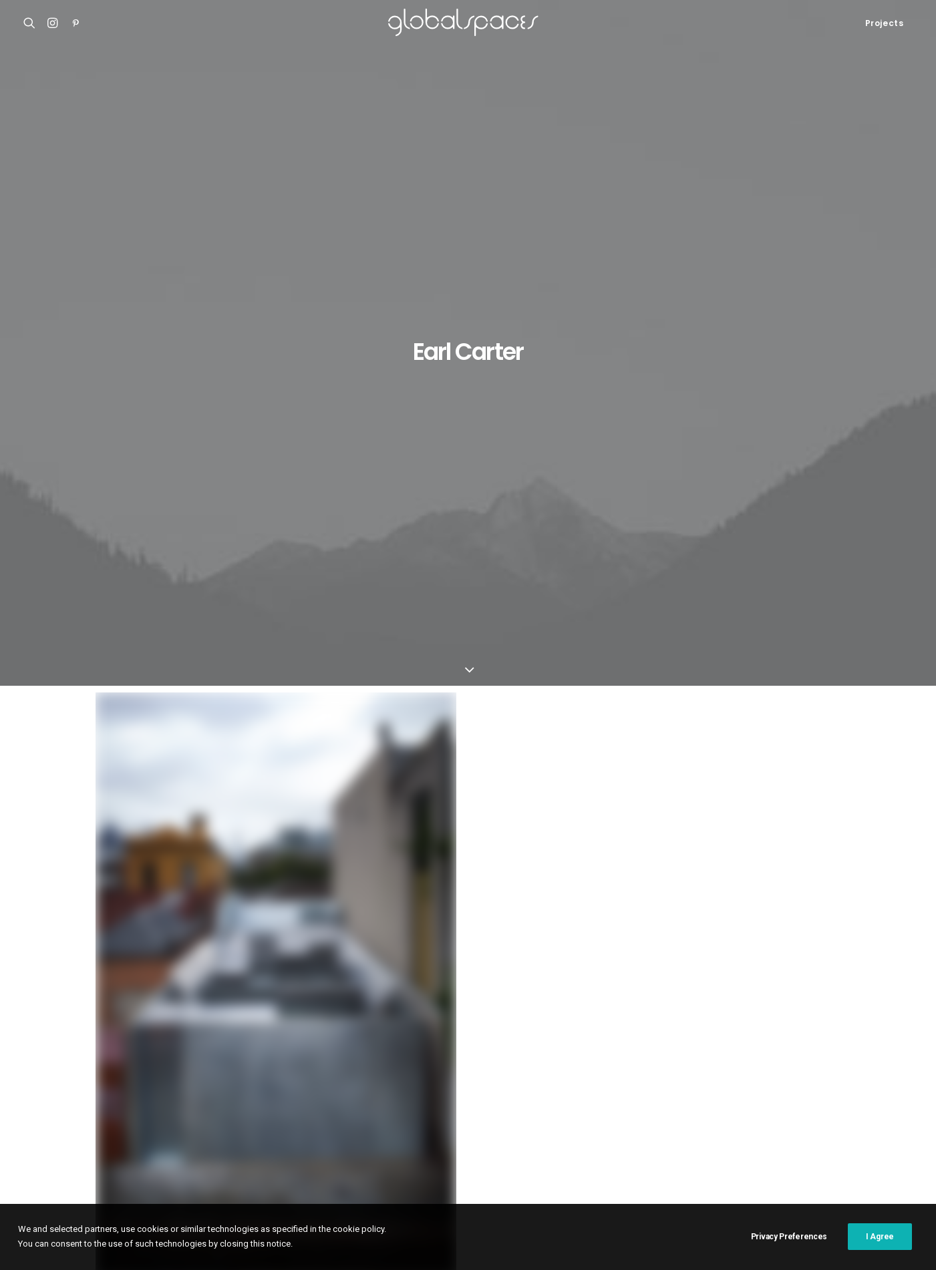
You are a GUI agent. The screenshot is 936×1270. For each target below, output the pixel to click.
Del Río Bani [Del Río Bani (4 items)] (431, 1078)
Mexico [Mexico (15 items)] (562, 1120)
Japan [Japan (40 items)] (689, 1099)
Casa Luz (43, 1085)
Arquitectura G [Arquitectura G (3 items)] (498, 1056)
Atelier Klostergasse (68, 1069)
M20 (32, 1102)
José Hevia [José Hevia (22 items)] (842, 1099)
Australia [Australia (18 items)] (567, 1056)
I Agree (880, 1236)
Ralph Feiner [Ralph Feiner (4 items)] (725, 1120)
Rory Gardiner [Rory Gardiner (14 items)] (443, 1142)
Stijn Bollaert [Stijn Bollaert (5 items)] (628, 1142)
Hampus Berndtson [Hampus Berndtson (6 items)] (381, 1099)
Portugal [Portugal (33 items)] (662, 1120)
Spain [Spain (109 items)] (570, 1142)
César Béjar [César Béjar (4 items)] (365, 1078)
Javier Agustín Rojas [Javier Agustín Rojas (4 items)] (761, 1099)
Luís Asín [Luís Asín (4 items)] (359, 1120)
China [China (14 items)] (833, 1056)
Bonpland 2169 (56, 1135)
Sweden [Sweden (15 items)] (691, 1142)
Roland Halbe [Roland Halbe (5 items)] (369, 1142)
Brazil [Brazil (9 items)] (753, 1056)
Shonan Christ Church (71, 1053)
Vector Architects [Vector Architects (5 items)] (379, 1163)
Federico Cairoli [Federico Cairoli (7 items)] (557, 1078)
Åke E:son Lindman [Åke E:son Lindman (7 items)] (470, 1163)
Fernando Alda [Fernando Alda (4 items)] (636, 1078)
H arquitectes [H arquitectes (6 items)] (466, 1099)
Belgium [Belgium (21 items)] (706, 1056)
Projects (884, 23)
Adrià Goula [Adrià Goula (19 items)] (366, 1056)
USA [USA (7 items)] (882, 1142)
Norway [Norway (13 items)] (609, 1120)
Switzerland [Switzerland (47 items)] (750, 1142)
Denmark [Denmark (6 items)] (489, 1078)
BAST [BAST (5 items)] (662, 1056)
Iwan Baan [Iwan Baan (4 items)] (639, 1099)
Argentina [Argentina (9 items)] (428, 1056)
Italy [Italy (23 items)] (591, 1099)
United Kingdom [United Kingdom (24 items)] (825, 1142)
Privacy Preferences (789, 1236)
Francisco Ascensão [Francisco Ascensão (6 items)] (770, 1078)
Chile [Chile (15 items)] (794, 1056)
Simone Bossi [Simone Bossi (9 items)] (515, 1142)
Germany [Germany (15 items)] (845, 1078)
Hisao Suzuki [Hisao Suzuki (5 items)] (538, 1099)
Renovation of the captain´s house (98, 1118)
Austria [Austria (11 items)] (620, 1056)
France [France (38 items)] (698, 1078)
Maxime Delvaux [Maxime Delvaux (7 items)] (499, 1120)
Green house (133, 857)
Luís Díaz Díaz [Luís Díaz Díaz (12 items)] (422, 1120)
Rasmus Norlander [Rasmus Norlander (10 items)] (806, 1120)
